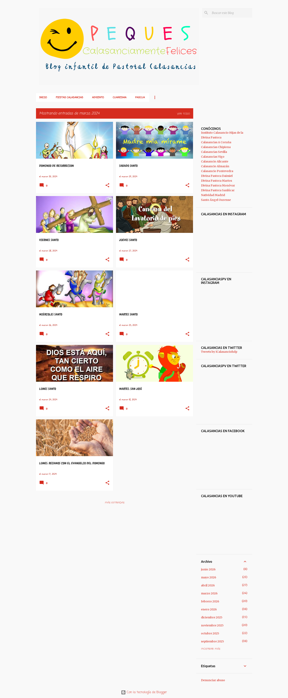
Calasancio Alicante (214, 161)
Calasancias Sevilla (214, 152)
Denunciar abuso (213, 680)
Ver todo (183, 113)
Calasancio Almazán (215, 166)
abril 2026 (208, 585)
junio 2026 (208, 569)
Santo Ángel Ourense (216, 200)
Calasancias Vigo (212, 156)
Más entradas (114, 502)
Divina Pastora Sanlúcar (218, 190)
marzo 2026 (209, 593)
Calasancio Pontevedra (217, 171)
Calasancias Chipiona (216, 147)
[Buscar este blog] (231, 13)
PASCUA (140, 97)
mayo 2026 (208, 577)
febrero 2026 (210, 601)
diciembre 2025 (211, 617)
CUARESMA (119, 97)
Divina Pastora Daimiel (217, 176)
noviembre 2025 (212, 625)
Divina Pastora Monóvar (218, 185)
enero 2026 (209, 609)
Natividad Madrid (213, 195)
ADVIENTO (98, 97)
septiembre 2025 (212, 641)
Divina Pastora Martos (216, 180)
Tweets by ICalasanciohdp (219, 352)
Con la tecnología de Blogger (144, 692)
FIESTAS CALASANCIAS (69, 97)
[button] (107, 185)
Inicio (43, 97)
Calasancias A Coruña (216, 142)
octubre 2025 (210, 633)
